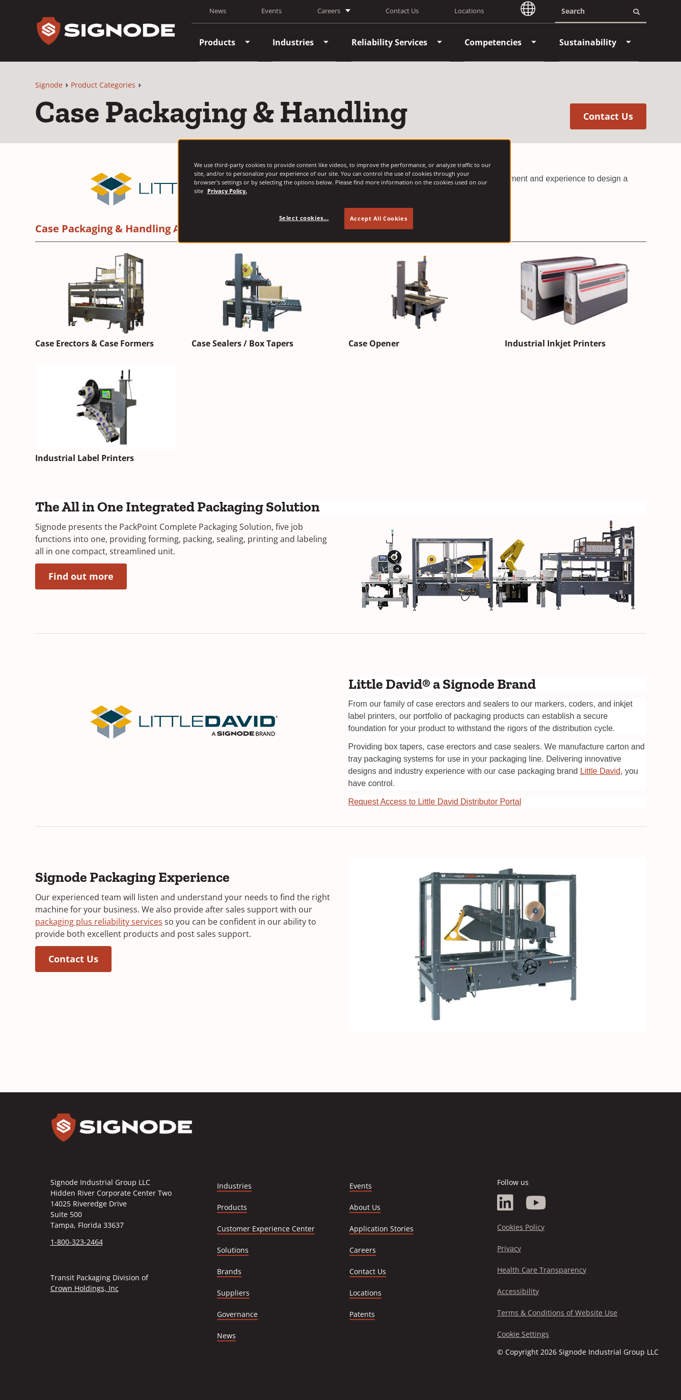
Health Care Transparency (541, 1270)
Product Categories (103, 85)
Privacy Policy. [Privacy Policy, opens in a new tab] (227, 191)
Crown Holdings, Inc (84, 1288)
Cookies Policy (520, 1227)
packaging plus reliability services (98, 921)
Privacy (509, 1248)
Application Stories (381, 1228)
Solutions (233, 1250)
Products (232, 1207)
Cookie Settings (523, 1334)
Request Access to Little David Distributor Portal (435, 801)
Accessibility (518, 1291)
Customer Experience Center (266, 1228)
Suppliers (233, 1293)
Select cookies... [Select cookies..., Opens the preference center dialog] (304, 218)
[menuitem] (217, 42)
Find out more (87, 576)
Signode (49, 85)
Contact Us (402, 10)
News (217, 10)
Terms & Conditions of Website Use (557, 1312)
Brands (229, 1271)
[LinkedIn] (505, 1203)
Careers (362, 1250)
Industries (234, 1186)
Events (271, 10)
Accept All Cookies (378, 218)
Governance (237, 1314)
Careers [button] (328, 10)
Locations (469, 10)
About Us (364, 1207)
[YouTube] (536, 1203)
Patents (362, 1314)
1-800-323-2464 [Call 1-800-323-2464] (76, 1242)
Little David (600, 771)
